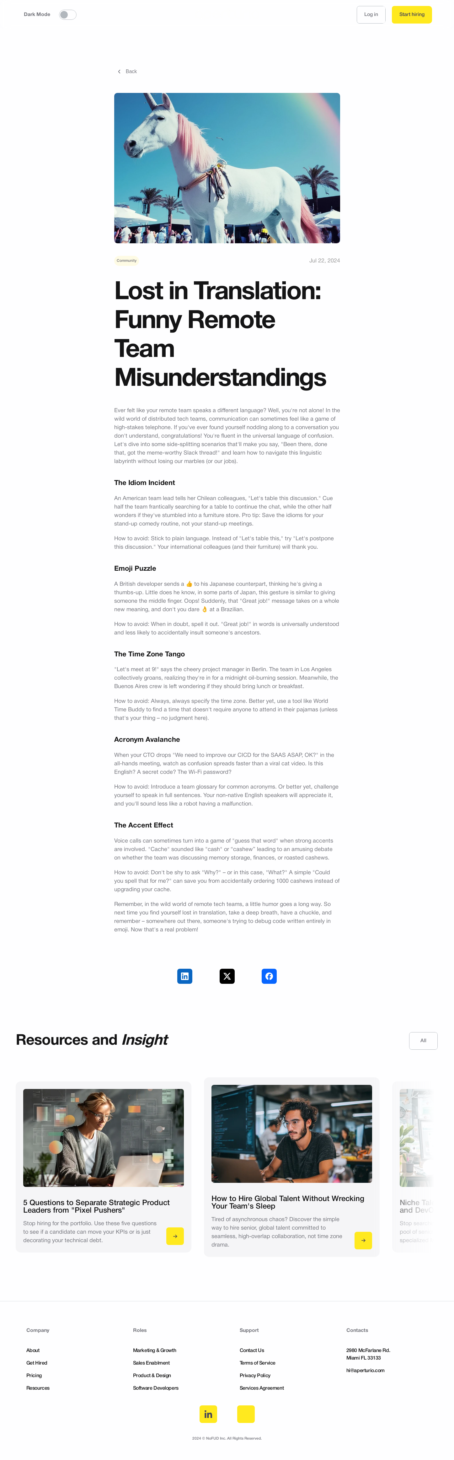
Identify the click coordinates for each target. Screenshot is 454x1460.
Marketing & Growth (154, 1351)
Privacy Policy (255, 1376)
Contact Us (252, 1351)
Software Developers (156, 1388)
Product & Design (152, 1376)
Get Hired (36, 1363)
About (33, 1351)
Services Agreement (262, 1388)
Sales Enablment (151, 1363)
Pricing (34, 1376)
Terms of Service (258, 1363)
